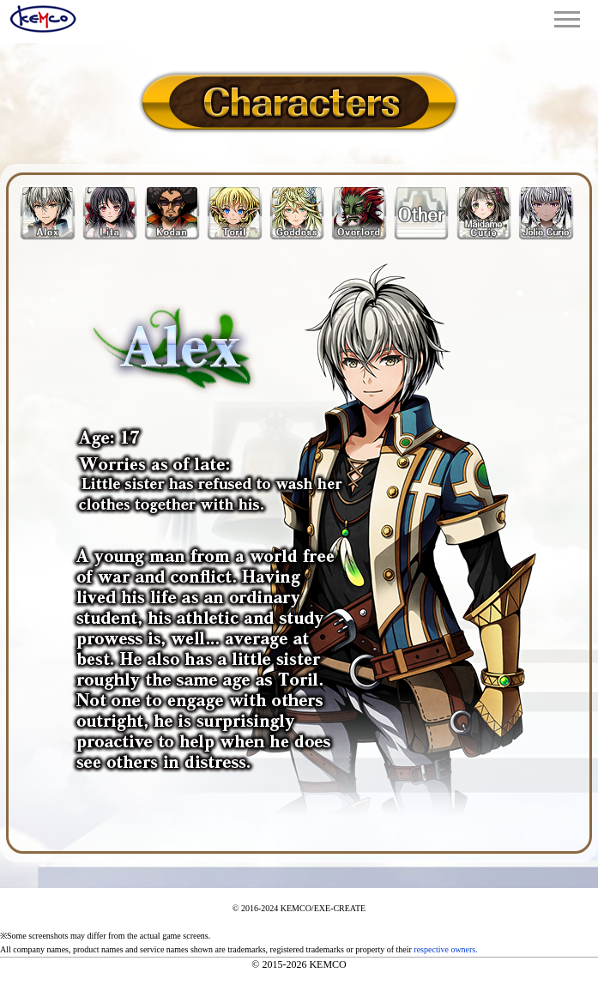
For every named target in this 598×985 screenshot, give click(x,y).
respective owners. (445, 949)
